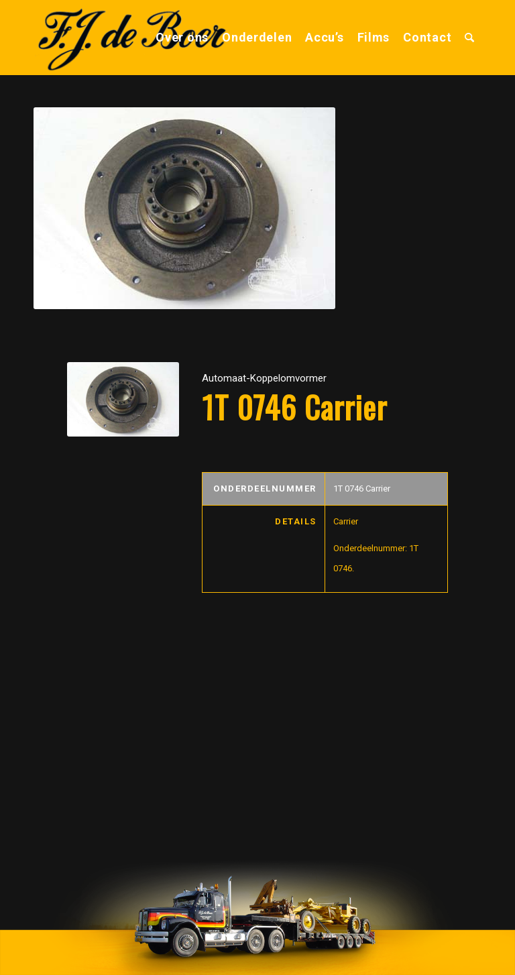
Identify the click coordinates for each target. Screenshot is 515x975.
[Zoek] (469, 37)
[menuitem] (182, 37)
